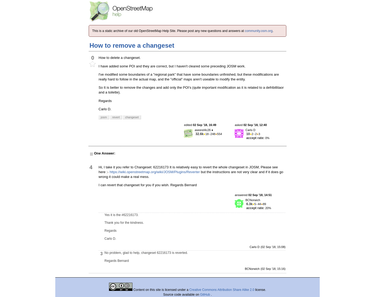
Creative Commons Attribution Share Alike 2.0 (221, 290)
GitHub (205, 294)
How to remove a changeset (131, 45)
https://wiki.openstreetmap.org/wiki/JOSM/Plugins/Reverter (155, 172)
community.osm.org (259, 31)
